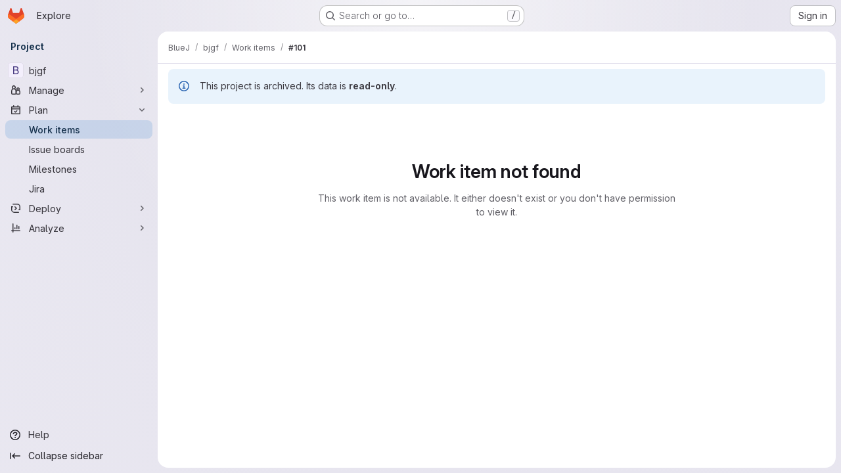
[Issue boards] (78, 149)
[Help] (78, 435)
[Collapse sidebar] (78, 456)
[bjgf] (78, 70)
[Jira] (78, 188)
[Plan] (78, 110)
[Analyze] (78, 228)
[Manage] (78, 90)
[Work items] (78, 129)
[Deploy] (78, 208)
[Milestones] (78, 169)
